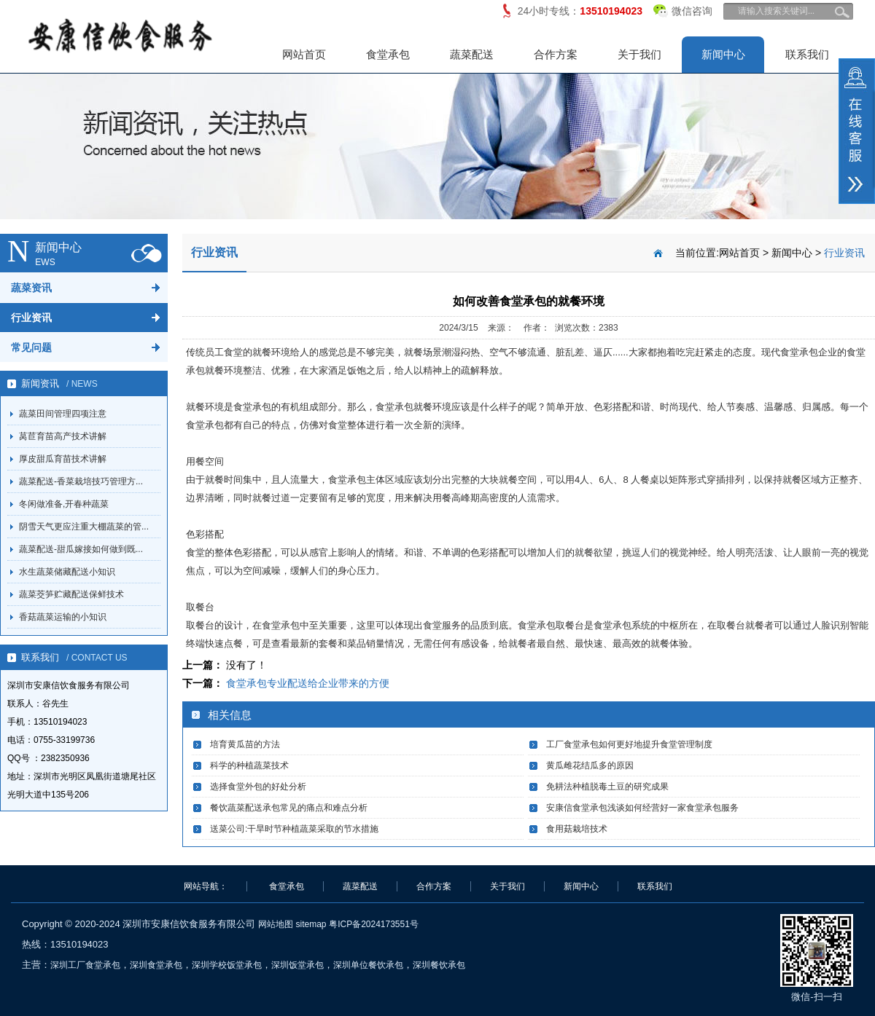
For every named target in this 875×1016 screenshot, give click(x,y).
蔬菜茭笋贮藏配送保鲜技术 (71, 594)
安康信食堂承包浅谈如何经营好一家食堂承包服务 (642, 808)
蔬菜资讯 (31, 288)
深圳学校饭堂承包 (227, 965)
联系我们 (807, 54)
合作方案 (556, 54)
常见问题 (31, 347)
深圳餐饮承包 (439, 965)
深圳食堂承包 (156, 965)
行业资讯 (31, 317)
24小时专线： (580, 11)
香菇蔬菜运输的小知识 (62, 617)
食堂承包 (388, 54)
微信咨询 (682, 8)
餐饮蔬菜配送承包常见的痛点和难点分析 (289, 808)
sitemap (310, 924)
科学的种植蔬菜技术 (249, 765)
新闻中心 (723, 54)
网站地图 (275, 924)
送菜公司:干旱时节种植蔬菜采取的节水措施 (294, 829)
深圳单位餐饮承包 (368, 965)
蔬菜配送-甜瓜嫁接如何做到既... (81, 549)
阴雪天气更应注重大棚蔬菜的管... (84, 526)
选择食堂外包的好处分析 (258, 786)
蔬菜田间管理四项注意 (62, 414)
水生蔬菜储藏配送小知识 (67, 572)
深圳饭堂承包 (297, 965)
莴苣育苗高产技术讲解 (62, 436)
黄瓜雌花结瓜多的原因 (590, 765)
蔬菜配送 (472, 54)
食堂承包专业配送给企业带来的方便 (307, 683)
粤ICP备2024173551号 (374, 924)
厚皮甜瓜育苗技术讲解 (62, 459)
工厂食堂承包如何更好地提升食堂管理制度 (629, 744)
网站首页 (304, 54)
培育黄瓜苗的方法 (245, 744)
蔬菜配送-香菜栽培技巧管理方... (81, 481)
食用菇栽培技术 (576, 829)
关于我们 (639, 54)
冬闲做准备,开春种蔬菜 (64, 504)
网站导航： (206, 886)
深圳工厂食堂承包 (85, 965)
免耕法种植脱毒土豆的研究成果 (607, 786)
